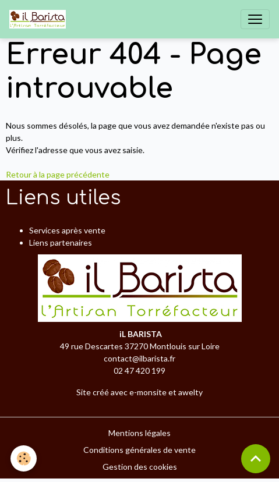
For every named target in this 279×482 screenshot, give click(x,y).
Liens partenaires (60, 242)
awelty (190, 392)
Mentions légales (139, 433)
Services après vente (67, 230)
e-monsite (148, 392)
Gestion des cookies (140, 467)
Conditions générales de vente (139, 450)
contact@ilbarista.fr (139, 358)
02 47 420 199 (139, 370)
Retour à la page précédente (58, 174)
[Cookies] (23, 458)
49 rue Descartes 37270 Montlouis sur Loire (140, 346)
